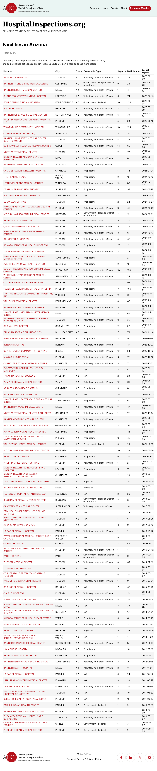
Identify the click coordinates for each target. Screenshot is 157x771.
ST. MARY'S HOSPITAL (15, 77)
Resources (95, 8)
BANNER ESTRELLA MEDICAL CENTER (23, 307)
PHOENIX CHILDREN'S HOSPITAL (21, 462)
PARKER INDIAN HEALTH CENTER (21, 705)
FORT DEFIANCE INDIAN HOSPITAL (22, 102)
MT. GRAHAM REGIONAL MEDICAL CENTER (26, 214)
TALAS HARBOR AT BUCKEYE (19, 375)
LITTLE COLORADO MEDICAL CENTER (23, 183)
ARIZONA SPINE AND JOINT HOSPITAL (24, 487)
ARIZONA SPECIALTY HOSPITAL (20, 655)
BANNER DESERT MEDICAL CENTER (22, 90)
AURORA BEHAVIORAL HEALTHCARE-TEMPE (27, 618)
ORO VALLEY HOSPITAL (15, 326)
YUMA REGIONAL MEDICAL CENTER (22, 382)
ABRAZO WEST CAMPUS (16, 456)
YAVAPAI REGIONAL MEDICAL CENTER (23, 251)
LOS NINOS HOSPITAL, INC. (18, 568)
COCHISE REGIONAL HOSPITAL (19, 587)
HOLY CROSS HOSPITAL (16, 649)
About (124, 8)
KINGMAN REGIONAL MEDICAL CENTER (24, 500)
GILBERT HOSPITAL (13, 543)
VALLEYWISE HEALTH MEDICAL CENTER (24, 444)
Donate (114, 8)
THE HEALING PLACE (14, 177)
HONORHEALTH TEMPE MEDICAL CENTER (25, 338)
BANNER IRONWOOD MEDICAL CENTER (24, 643)
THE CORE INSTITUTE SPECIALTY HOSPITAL (27, 481)
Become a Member (140, 8)
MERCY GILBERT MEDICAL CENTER (22, 624)
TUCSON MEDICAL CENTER (18, 562)
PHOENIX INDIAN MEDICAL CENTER (22, 730)
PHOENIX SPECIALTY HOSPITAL (20, 394)
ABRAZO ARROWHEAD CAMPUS (20, 388)
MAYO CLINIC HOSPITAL (16, 357)
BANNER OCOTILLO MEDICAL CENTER (23, 419)
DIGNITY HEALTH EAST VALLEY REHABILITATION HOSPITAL (20, 475)
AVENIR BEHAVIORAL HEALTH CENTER (24, 264)
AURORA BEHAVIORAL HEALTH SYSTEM (24, 431)
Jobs (105, 8)
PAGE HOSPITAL (12, 556)
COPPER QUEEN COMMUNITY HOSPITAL (25, 351)
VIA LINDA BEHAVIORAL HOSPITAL (21, 195)
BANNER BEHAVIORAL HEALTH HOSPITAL (25, 661)
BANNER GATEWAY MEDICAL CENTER (23, 711)
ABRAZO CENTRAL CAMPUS (18, 630)
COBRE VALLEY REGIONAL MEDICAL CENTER (27, 146)
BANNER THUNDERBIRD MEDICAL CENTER (26, 83)
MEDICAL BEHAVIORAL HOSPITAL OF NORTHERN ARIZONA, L (23, 438)
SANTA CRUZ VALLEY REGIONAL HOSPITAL (26, 425)
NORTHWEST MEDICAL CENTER (20, 152)
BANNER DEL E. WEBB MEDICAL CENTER (25, 114)
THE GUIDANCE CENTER (16, 686)
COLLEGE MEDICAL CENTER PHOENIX (23, 282)
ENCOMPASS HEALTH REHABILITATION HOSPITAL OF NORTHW (24, 692)
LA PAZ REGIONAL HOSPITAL (18, 531)
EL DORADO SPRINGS (14, 201)
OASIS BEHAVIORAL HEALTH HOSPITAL (24, 170)
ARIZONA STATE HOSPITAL (17, 220)
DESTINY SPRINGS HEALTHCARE (21, 189)
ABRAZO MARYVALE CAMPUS (19, 525)
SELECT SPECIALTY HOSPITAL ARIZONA (24, 699)
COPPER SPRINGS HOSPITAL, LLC (21, 133)
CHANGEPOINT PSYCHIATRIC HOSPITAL (24, 96)
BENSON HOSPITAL (13, 344)
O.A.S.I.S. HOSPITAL (13, 593)
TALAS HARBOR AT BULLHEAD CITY (22, 332)
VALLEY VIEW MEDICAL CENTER (20, 301)
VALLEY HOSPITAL (13, 108)
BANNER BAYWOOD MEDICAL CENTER (23, 407)
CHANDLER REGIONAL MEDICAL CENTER (25, 363)
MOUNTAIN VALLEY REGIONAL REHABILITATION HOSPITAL (19, 636)
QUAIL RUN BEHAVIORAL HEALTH (21, 226)
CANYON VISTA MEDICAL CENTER (21, 506)
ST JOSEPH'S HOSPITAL (16, 239)
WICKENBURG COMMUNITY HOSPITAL (24, 127)
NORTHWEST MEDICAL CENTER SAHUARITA (27, 413)
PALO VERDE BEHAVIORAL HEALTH (22, 581)
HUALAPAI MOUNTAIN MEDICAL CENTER (25, 680)
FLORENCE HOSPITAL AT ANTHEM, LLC (24, 494)
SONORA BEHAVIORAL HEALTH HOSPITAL (25, 245)
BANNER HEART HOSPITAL (17, 668)
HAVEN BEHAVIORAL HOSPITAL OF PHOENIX (27, 288)
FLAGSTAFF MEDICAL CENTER (19, 599)
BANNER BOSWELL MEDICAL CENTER (23, 164)
